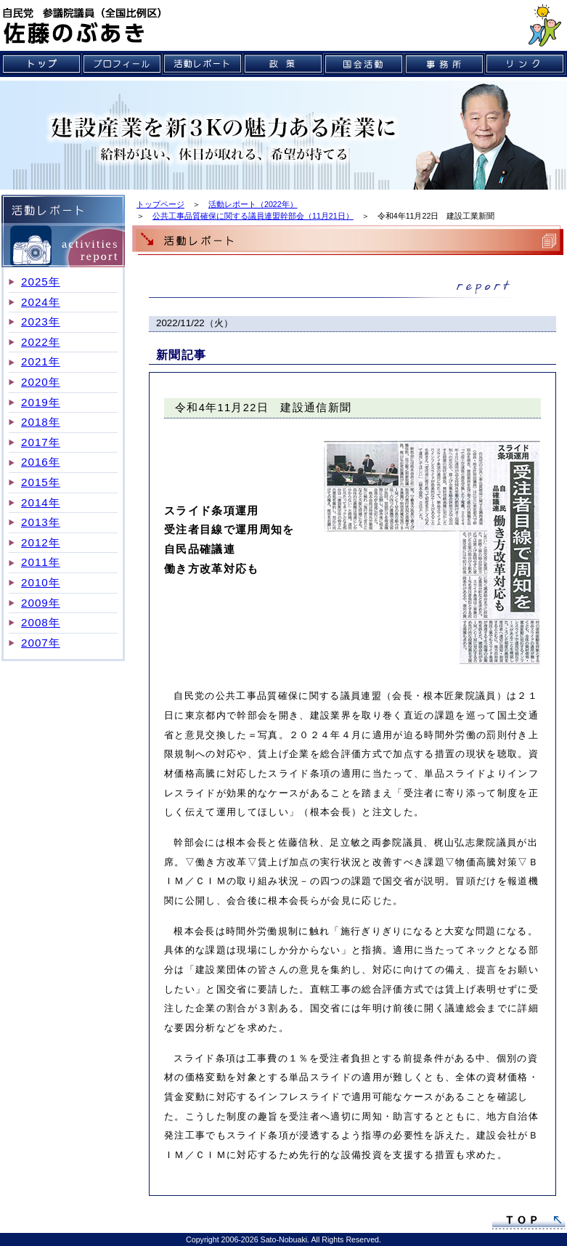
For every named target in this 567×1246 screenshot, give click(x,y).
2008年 (40, 622)
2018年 (40, 422)
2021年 (40, 361)
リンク (525, 64)
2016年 (40, 462)
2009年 (40, 602)
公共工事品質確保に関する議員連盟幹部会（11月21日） (253, 215)
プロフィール (122, 64)
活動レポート (203, 64)
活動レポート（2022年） (253, 204)
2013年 (40, 522)
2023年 (40, 321)
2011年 (40, 562)
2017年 (40, 442)
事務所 (444, 64)
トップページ (160, 204)
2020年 (40, 382)
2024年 (40, 302)
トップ (41, 64)
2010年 (40, 582)
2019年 (40, 402)
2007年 (40, 642)
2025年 (40, 281)
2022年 (40, 342)
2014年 (40, 502)
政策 (283, 64)
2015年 (40, 482)
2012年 (40, 542)
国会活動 (364, 64)
